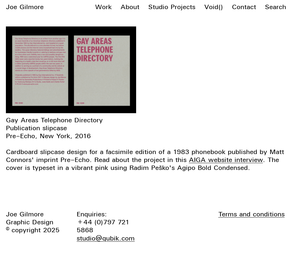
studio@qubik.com (106, 238)
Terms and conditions (251, 214)
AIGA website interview (226, 160)
